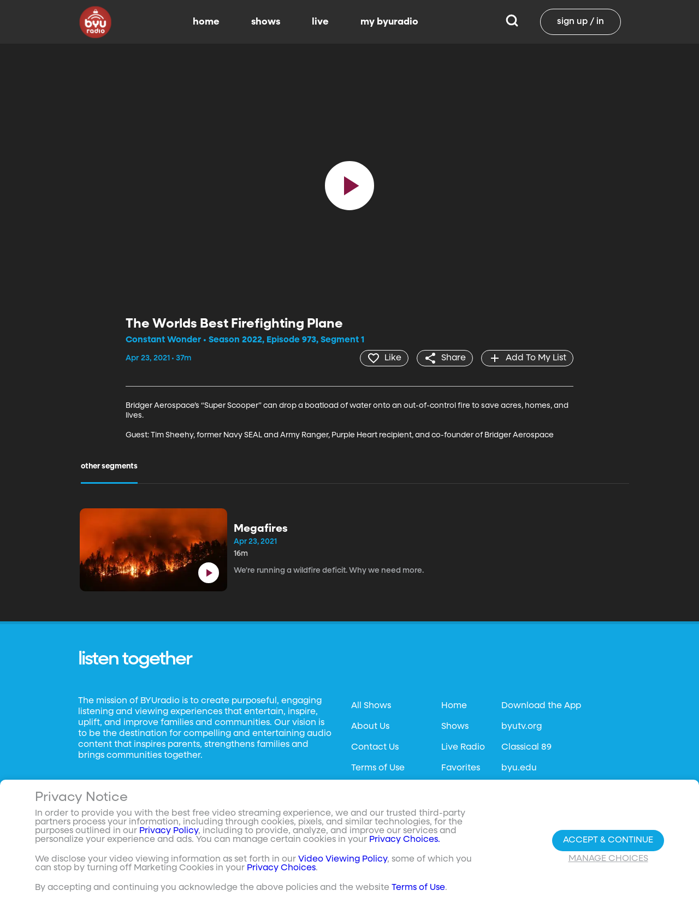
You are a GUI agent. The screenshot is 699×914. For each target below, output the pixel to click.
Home (454, 706)
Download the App (541, 706)
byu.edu (519, 768)
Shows (455, 726)
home (206, 22)
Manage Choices (608, 858)
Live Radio (463, 747)
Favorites (460, 768)
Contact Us (375, 747)
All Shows (371, 706)
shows (265, 22)
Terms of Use (378, 768)
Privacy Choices (281, 868)
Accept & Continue (608, 840)
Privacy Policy (168, 831)
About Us (370, 726)
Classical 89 (526, 747)
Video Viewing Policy (342, 859)
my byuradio (389, 22)
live (320, 22)
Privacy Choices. (404, 839)
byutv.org (521, 726)
